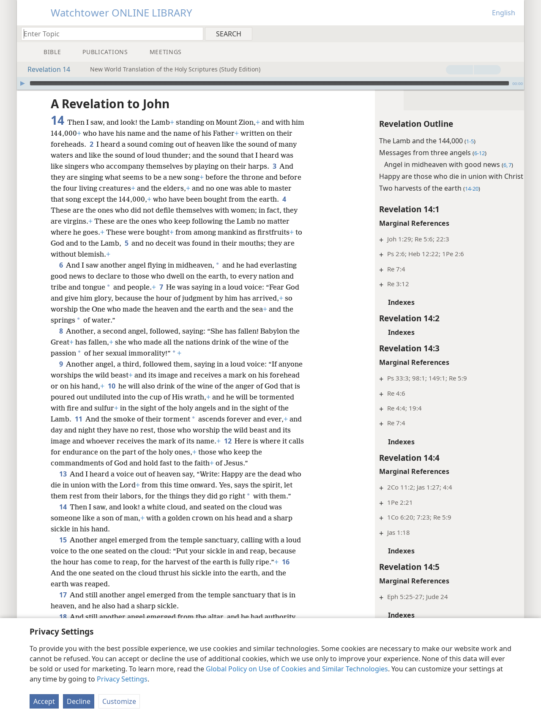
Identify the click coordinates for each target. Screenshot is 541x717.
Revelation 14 (44, 69)
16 (80, 583)
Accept (44, 701)
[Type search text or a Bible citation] (108, 33)
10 (143, 386)
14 (62, 518)
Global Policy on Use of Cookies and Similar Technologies (297, 668)
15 (62, 551)
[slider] (269, 83)
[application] (270, 83)
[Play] (22, 83)
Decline (78, 701)
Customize (119, 701)
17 (62, 605)
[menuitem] (514, 33)
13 (62, 474)
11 (117, 419)
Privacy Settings (122, 679)
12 (270, 441)
